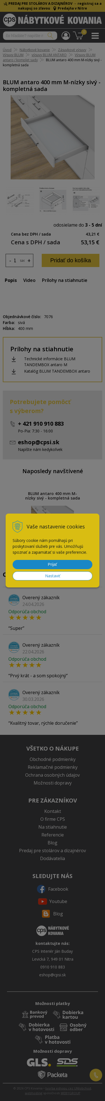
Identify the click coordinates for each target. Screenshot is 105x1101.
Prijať (52, 564)
